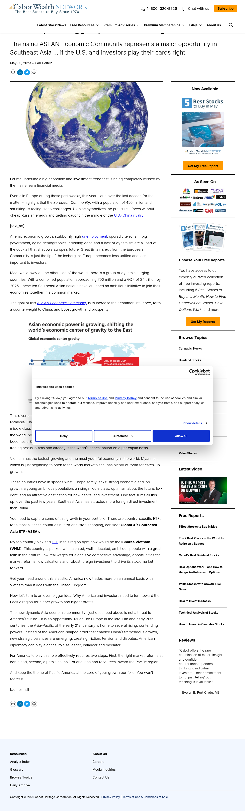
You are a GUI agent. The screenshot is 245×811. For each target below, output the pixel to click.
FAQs (193, 25)
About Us (214, 25)
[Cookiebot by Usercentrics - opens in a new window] (192, 372)
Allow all (181, 435)
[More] (97, 25)
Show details (192, 423)
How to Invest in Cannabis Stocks (201, 624)
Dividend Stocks (190, 360)
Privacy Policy (110, 797)
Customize (122, 435)
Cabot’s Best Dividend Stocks (199, 555)
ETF (55, 542)
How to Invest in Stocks (195, 601)
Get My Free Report (203, 166)
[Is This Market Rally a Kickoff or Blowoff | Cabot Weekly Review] (203, 490)
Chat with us (195, 8)
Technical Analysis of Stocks (198, 612)
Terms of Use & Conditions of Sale (145, 797)
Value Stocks (188, 453)
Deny (64, 435)
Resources (18, 754)
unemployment (94, 236)
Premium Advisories (119, 25)
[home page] (48, 8)
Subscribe (226, 8)
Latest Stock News (51, 25)
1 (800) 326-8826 (159, 8)
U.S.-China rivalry (128, 215)
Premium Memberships (162, 25)
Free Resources (82, 25)
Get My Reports (203, 322)
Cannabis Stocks (190, 348)
